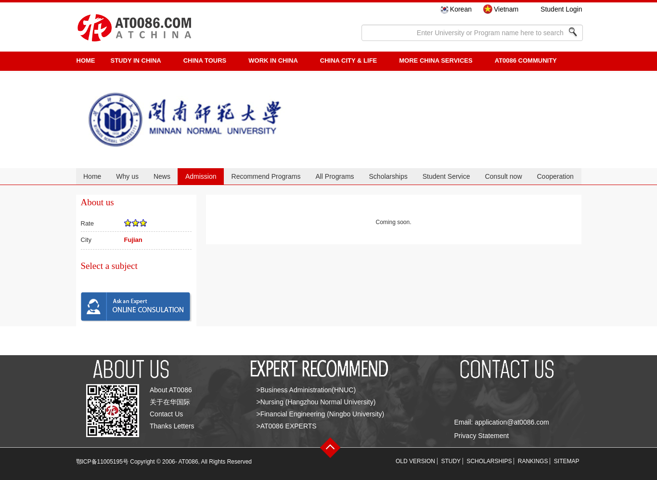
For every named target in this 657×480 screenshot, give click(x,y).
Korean (461, 9)
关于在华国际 (170, 402)
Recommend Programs (266, 176)
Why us (127, 176)
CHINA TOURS (205, 60)
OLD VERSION (415, 461)
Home (92, 176)
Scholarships (388, 176)
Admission (201, 176)
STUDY (451, 461)
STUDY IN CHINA (136, 60)
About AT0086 (171, 390)
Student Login (561, 9)
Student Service (446, 176)
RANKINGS (533, 461)
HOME (86, 60)
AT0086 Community (526, 60)
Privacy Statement (481, 436)
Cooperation (555, 176)
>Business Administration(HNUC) (306, 390)
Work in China (273, 60)
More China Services (435, 60)
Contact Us (166, 414)
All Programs (334, 176)
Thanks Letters (172, 426)
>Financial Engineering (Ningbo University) (321, 414)
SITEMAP (567, 461)
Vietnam (506, 9)
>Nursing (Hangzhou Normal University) (316, 402)
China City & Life (348, 60)
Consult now (503, 176)
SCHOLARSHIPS (489, 461)
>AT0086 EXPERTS (287, 426)
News (162, 176)
